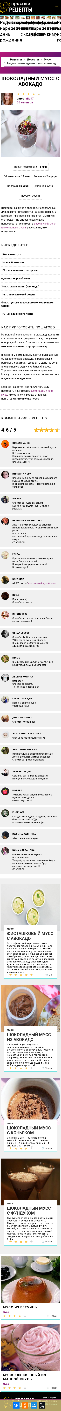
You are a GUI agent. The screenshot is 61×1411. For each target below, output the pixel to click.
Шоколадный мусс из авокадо (29, 1037)
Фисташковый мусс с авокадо (30, 936)
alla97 (30, 98)
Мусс (10, 929)
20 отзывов (25, 102)
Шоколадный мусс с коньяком (29, 1130)
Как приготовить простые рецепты (16, 7)
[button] (57, 6)
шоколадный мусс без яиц (42, 583)
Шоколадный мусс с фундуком (29, 1211)
